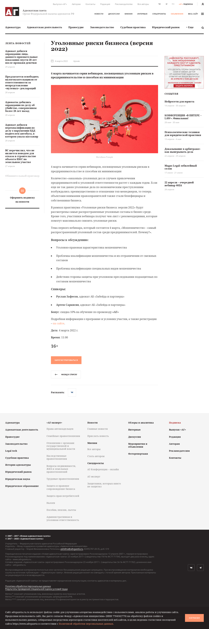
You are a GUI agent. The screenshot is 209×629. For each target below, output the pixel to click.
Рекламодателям (124, 4)
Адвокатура (13, 27)
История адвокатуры (18, 464)
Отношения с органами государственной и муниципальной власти (61, 445)
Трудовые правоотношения (63, 478)
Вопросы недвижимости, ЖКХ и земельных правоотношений (61, 468)
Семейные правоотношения (63, 436)
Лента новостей (18, 43)
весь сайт (196, 14)
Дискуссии (114, 14)
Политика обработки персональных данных (28, 586)
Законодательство (102, 27)
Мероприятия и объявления (137, 445)
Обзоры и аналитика (141, 422)
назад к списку (66, 374)
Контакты (90, 4)
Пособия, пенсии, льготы (61, 509)
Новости (98, 14)
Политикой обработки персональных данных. (86, 623)
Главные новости (97, 428)
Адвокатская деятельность (44, 27)
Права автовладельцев (60, 428)
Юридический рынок (166, 27)
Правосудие (76, 27)
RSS (173, 4)
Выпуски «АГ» (60, 4)
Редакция (105, 4)
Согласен (194, 618)
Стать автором (95, 456)
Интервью (142, 14)
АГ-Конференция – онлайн (103, 469)
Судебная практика (133, 27)
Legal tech (11, 450)
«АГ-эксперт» (54, 422)
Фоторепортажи (138, 453)
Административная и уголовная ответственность (63, 518)
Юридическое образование (22, 486)
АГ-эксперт (93, 476)
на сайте (58, 323)
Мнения (128, 14)
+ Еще (190, 27)
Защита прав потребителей (63, 495)
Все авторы (143, 4)
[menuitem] (13, 27)
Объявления (177, 14)
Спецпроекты (159, 14)
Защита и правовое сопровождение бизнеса (61, 487)
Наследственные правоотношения (57, 457)
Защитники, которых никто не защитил (104, 485)
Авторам (76, 4)
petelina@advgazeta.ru (72, 548)
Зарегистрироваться (66, 360)
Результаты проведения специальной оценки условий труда (36, 588)
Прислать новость (98, 436)
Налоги (51, 502)
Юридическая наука (17, 479)
